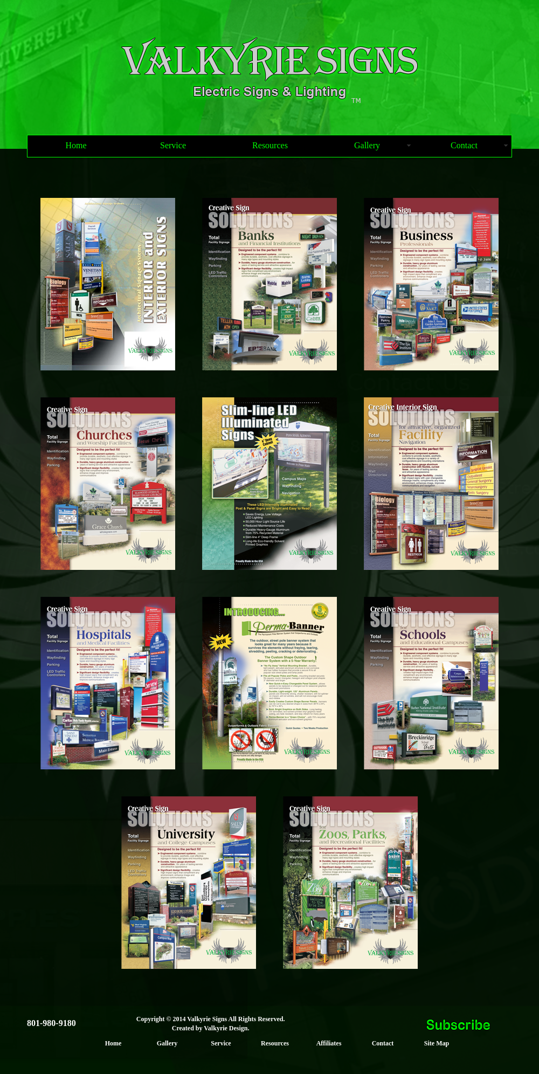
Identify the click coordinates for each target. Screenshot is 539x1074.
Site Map (436, 1043)
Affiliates (329, 1043)
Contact (464, 145)
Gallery (367, 145)
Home (75, 145)
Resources (270, 145)
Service (173, 145)
